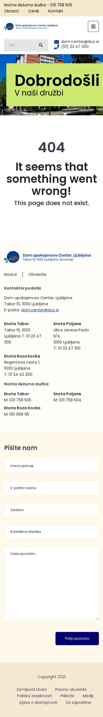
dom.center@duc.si (40, 310)
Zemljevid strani (31, 689)
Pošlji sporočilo (77, 638)
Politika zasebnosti (34, 696)
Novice (10, 274)
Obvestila (37, 274)
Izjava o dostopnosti (38, 702)
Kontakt (55, 11)
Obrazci (11, 11)
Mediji (88, 696)
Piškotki (67, 696)
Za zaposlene (78, 702)
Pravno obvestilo (71, 689)
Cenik (33, 11)
